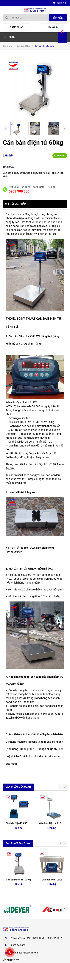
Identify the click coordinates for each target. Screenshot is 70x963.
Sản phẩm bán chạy (18, 818)
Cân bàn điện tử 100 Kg (18, 829)
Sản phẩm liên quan (18, 786)
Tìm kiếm (58, 17)
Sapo (42, 956)
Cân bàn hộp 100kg (52, 829)
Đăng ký (53, 27)
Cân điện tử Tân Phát (14, 936)
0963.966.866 (18, 895)
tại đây (10, 468)
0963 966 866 (19, 191)
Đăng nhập (16, 27)
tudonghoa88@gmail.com (24, 902)
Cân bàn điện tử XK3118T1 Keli (22, 798)
